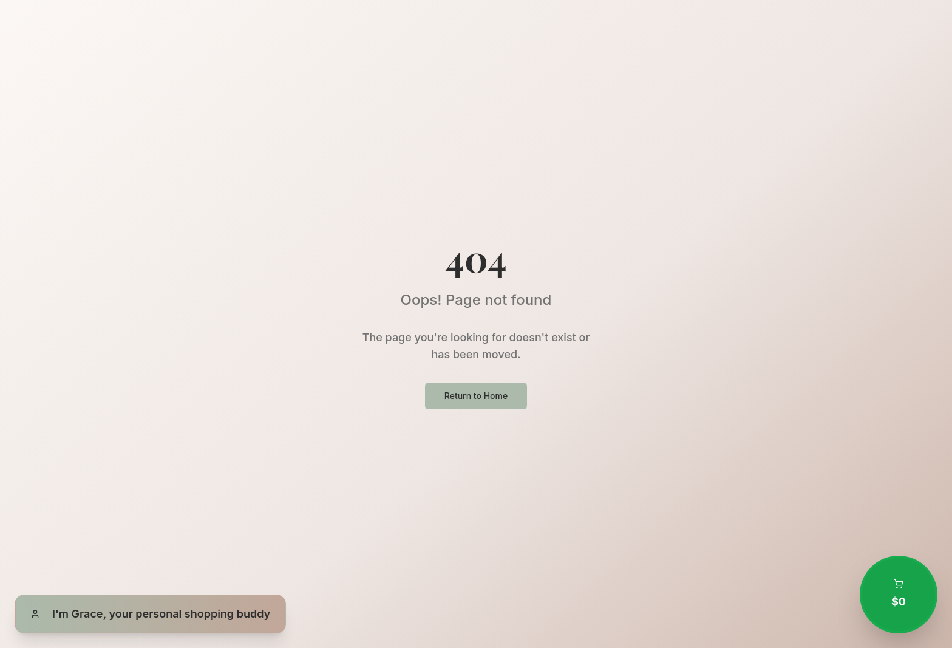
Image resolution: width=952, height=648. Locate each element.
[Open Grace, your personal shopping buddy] (150, 614)
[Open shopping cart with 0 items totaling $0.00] (898, 594)
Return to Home (476, 396)
